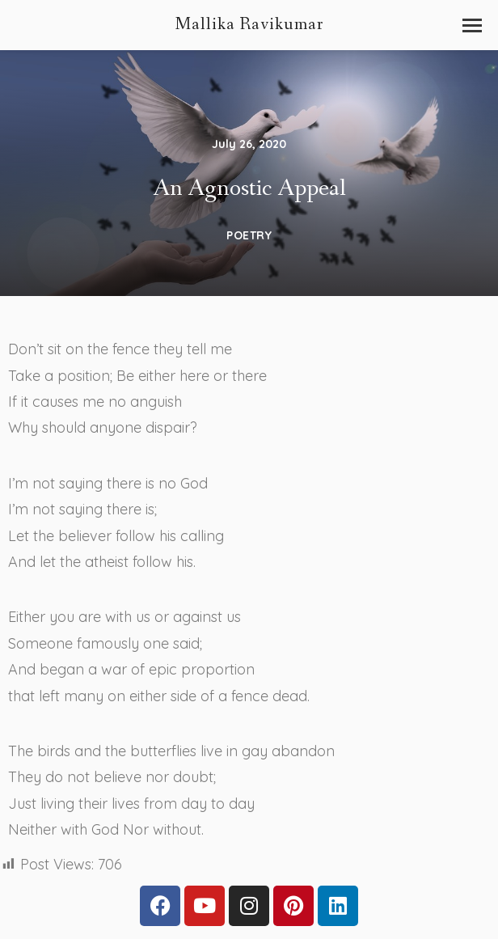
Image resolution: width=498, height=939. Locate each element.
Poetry (249, 239)
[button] (472, 25)
